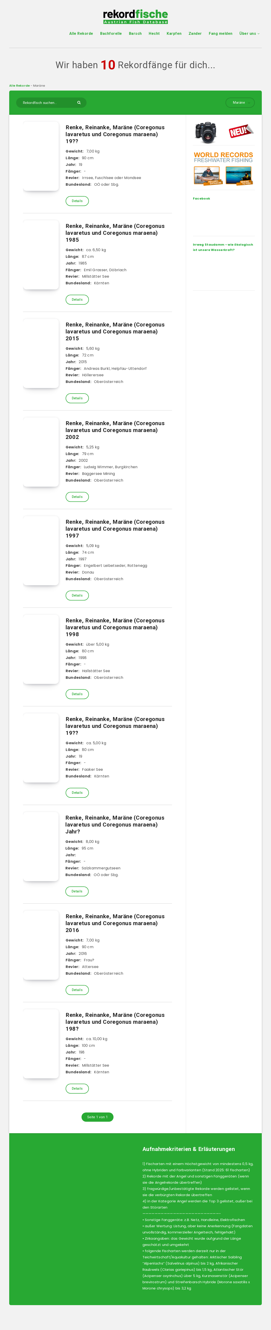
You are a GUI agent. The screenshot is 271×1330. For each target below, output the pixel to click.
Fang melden (221, 33)
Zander (195, 33)
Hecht (154, 33)
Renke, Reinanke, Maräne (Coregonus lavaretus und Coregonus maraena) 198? (115, 1022)
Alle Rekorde (81, 33)
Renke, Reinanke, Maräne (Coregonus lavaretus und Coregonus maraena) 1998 (115, 627)
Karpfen (174, 33)
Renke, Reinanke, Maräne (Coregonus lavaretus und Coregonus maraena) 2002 (115, 430)
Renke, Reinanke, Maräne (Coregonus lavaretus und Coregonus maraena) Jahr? (114, 825)
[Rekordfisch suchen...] (51, 102)
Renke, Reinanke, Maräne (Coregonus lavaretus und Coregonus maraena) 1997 (115, 529)
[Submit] (79, 102)
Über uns (247, 33)
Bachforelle (111, 33)
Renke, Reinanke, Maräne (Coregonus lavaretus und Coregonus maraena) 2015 (115, 331)
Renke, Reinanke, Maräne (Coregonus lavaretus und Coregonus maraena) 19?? (115, 134)
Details (77, 201)
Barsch (135, 33)
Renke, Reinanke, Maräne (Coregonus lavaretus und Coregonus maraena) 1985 (115, 233)
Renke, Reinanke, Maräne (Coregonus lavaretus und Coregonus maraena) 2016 (115, 923)
